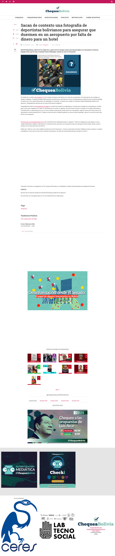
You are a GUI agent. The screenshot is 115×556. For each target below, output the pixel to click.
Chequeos (19, 17)
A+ (17, 44)
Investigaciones (51, 17)
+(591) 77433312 (96, 530)
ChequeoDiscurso (34, 17)
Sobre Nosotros (93, 17)
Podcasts (65, 17)
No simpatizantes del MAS (29, 219)
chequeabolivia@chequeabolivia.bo (96, 529)
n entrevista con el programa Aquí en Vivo (33, 122)
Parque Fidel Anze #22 (96, 527)
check (15, 24)
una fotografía (38, 97)
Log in (23, 231)
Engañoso (46, 45)
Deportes (24, 209)
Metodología (77, 17)
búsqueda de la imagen (42, 106)
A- (13, 43)
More (57, 389)
